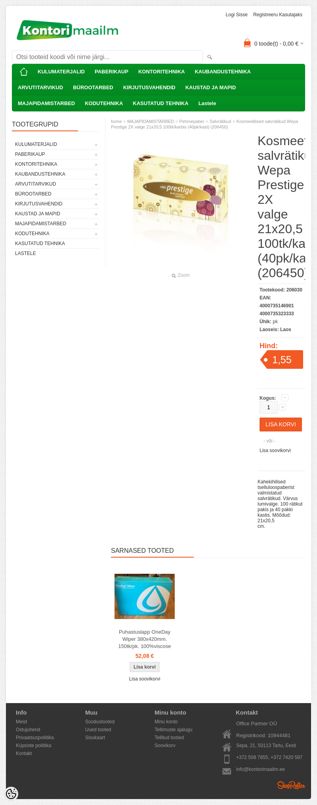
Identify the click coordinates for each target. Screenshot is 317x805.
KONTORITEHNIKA (161, 72)
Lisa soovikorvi (275, 450)
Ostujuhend (28, 729)
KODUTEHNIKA (104, 103)
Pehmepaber (192, 121)
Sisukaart (95, 737)
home (116, 121)
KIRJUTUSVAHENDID (149, 87)
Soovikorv (165, 745)
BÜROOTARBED (93, 87)
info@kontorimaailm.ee (260, 769)
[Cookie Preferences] (11, 794)
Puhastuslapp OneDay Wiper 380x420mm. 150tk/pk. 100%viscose (144, 639)
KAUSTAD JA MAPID (210, 87)
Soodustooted (100, 721)
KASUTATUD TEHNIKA (160, 103)
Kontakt (24, 753)
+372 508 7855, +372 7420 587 (269, 757)
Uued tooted (98, 729)
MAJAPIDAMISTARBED (46, 103)
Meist (21, 721)
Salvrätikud (220, 121)
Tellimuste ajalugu (173, 729)
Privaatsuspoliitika (35, 737)
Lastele (207, 103)
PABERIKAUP (111, 72)
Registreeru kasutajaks (277, 14)
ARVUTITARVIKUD (40, 87)
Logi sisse (237, 14)
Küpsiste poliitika (33, 745)
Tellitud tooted (169, 737)
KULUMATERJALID (61, 72)
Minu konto (166, 721)
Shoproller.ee (291, 785)
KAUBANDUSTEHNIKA (223, 72)
